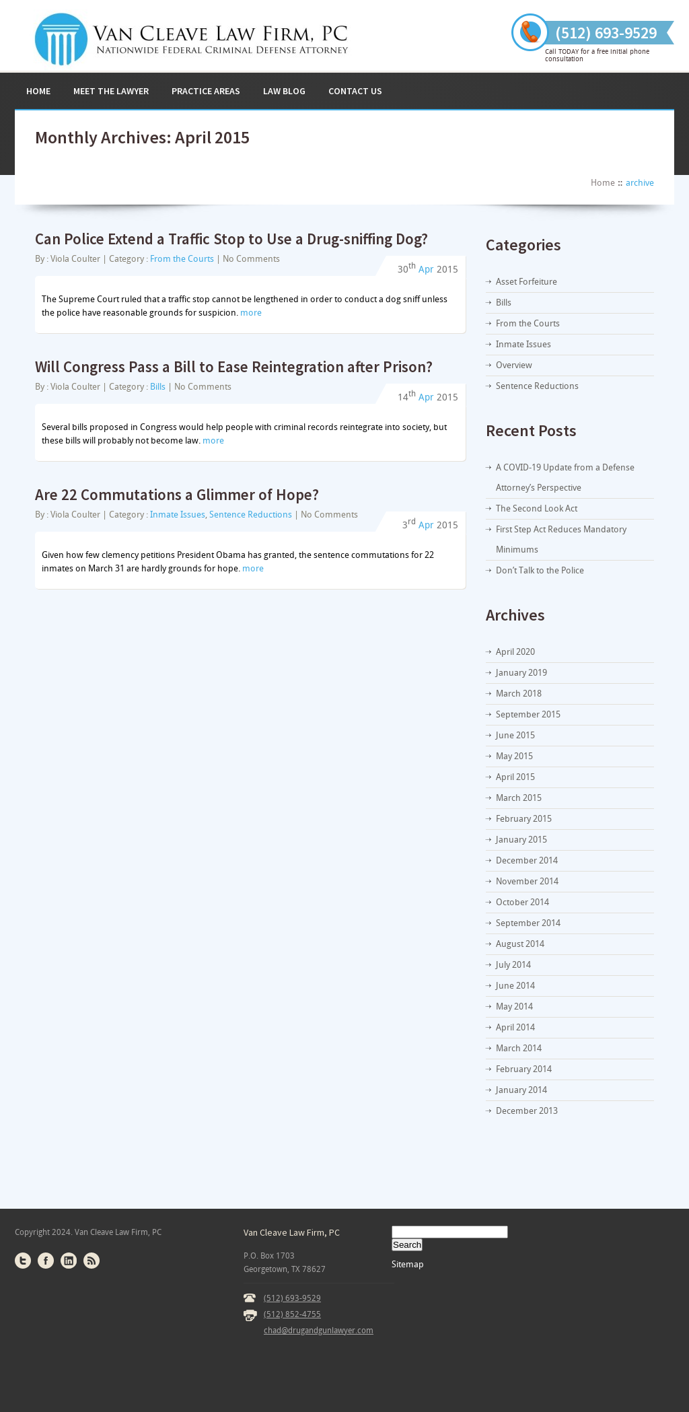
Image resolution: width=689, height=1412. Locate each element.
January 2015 (521, 840)
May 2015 (514, 756)
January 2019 (521, 673)
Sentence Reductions (250, 514)
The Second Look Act (536, 508)
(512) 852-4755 (292, 1314)
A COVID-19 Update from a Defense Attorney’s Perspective (565, 477)
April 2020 (515, 652)
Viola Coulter (75, 259)
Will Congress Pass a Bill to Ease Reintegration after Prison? (234, 366)
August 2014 (520, 944)
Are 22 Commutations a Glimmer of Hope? (177, 494)
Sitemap (408, 1264)
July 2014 (513, 965)
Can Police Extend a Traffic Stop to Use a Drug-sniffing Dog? (231, 238)
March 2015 (519, 798)
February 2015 (524, 819)
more (251, 313)
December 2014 (527, 860)
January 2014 (521, 1090)
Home (38, 91)
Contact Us (355, 91)
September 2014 (528, 923)
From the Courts (182, 259)
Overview (514, 365)
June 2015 (515, 735)
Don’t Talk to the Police (540, 570)
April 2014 (515, 1027)
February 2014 (524, 1069)
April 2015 (515, 777)
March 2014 (519, 1048)
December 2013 (527, 1111)
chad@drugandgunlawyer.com (318, 1330)
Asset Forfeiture (526, 282)
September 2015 (528, 714)
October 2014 (522, 902)
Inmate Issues (177, 514)
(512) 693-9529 (292, 1298)
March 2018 (519, 694)
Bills (158, 387)
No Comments (251, 259)
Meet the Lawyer (111, 91)
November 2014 (527, 881)
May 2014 (514, 1006)
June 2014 (515, 986)
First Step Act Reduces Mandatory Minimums (561, 539)
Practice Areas (206, 91)
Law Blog (284, 91)
